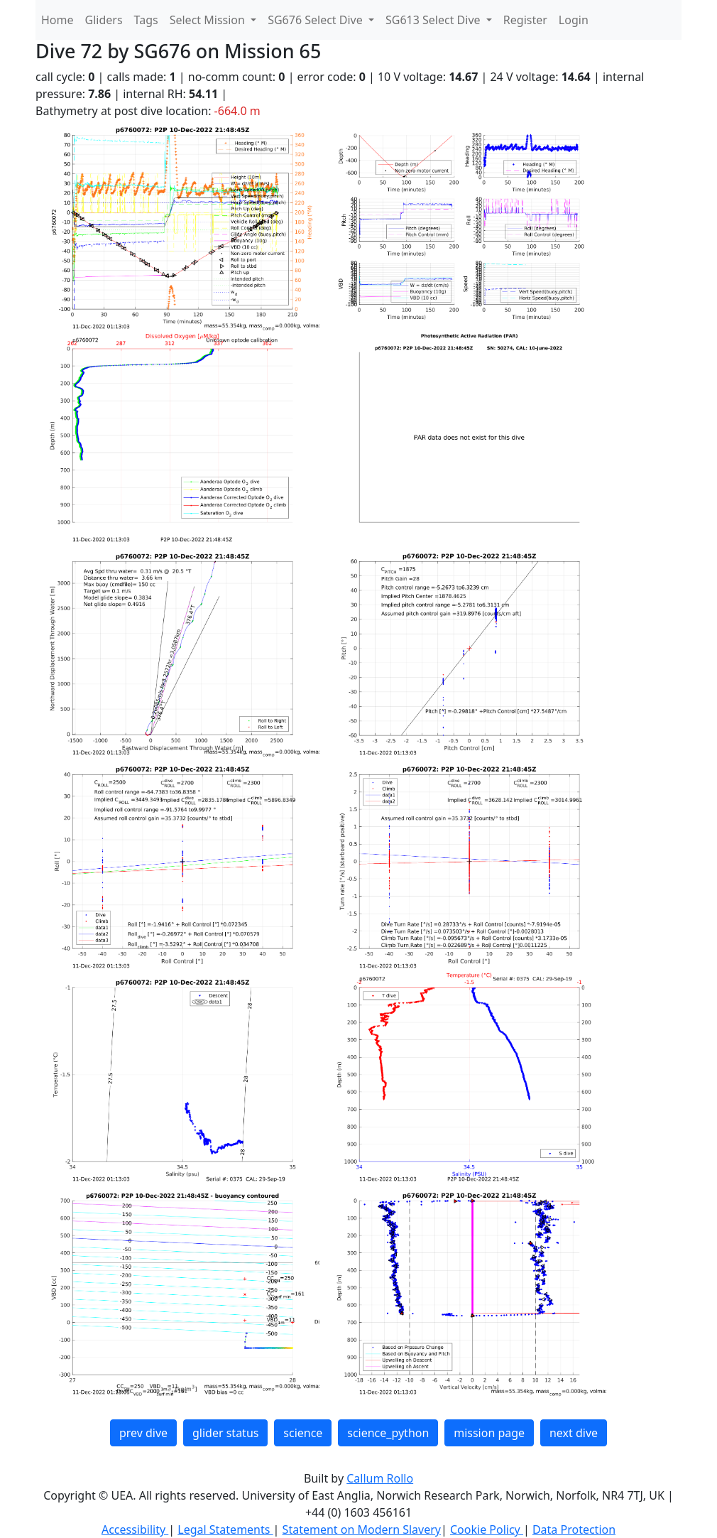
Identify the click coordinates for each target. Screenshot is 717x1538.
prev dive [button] (143, 1433)
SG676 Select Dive (317, 20)
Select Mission (209, 20)
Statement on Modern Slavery (362, 1529)
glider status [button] (225, 1433)
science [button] (302, 1433)
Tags (146, 20)
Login (574, 20)
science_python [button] (388, 1433)
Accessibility (135, 1529)
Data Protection (573, 1529)
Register (525, 20)
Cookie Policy (486, 1529)
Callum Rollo (379, 1478)
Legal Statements (225, 1529)
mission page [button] (489, 1433)
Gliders (104, 20)
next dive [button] (573, 1433)
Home (57, 20)
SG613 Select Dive (434, 20)
